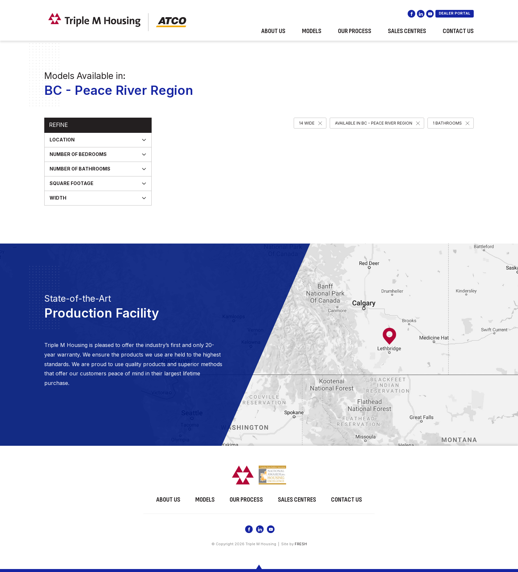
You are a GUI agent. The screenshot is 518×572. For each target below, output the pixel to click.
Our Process (354, 31)
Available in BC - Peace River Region (373, 123)
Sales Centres (407, 31)
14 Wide (306, 123)
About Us (273, 31)
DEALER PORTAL (454, 13)
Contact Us (458, 31)
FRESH (301, 544)
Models (311, 31)
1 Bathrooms (447, 123)
